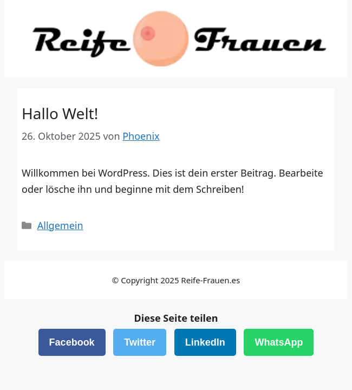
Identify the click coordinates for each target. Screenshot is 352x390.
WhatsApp (279, 342)
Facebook (72, 342)
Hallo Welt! (60, 113)
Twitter (139, 342)
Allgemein (60, 225)
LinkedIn (205, 342)
